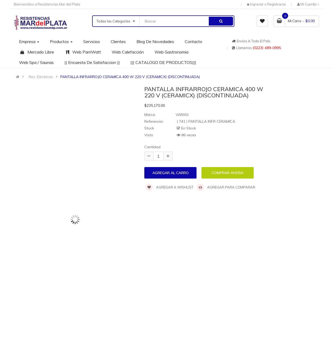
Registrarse (276, 4)
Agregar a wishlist (169, 187)
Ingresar (257, 4)
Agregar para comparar (226, 187)
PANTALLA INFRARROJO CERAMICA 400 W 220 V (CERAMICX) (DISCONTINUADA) (130, 77)
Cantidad (152, 147)
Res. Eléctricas (41, 77)
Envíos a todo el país (251, 41)
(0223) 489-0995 (267, 47)
